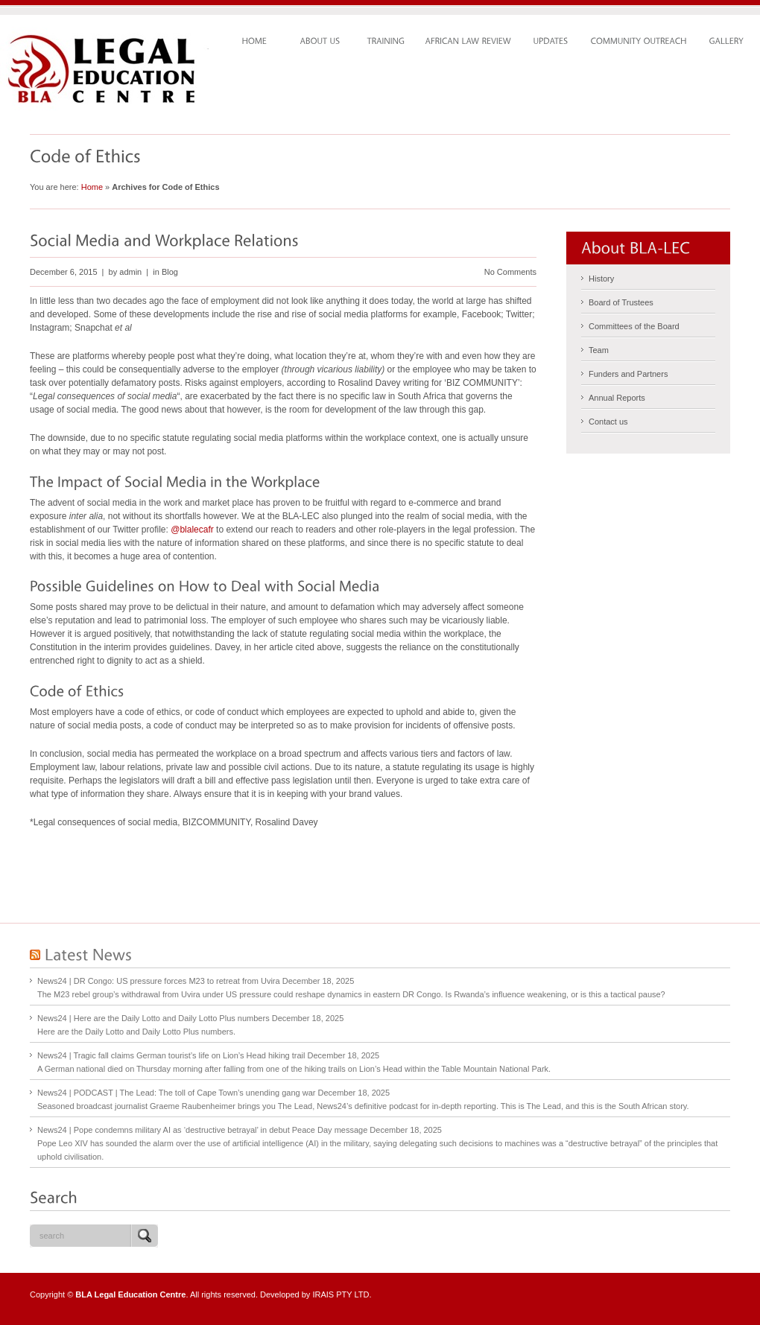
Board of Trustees (621, 302)
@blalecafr (192, 529)
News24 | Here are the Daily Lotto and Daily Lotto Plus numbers (153, 1018)
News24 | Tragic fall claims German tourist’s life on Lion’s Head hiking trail (171, 1055)
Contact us (608, 421)
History (601, 278)
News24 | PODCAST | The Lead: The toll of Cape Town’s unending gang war (176, 1092)
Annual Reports (617, 397)
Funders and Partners (628, 373)
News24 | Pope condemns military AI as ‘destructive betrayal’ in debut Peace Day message (202, 1129)
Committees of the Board (634, 326)
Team (599, 350)
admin (130, 271)
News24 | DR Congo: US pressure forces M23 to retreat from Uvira (158, 980)
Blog (170, 271)
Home (92, 186)
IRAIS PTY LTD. (341, 1294)
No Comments (510, 271)
